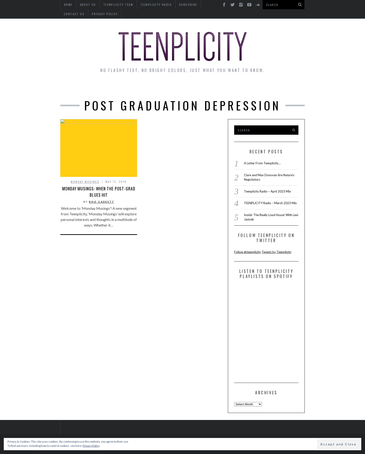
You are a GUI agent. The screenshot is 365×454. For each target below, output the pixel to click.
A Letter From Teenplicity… (262, 163)
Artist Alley (137, 87)
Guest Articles (228, 87)
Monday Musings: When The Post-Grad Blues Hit (98, 192)
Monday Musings (181, 87)
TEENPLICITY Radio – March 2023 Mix (270, 203)
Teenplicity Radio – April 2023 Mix (267, 191)
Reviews (264, 87)
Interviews (100, 87)
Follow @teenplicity (247, 252)
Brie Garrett (101, 201)
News (73, 87)
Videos (290, 87)
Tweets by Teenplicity (276, 252)
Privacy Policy (77, 14)
